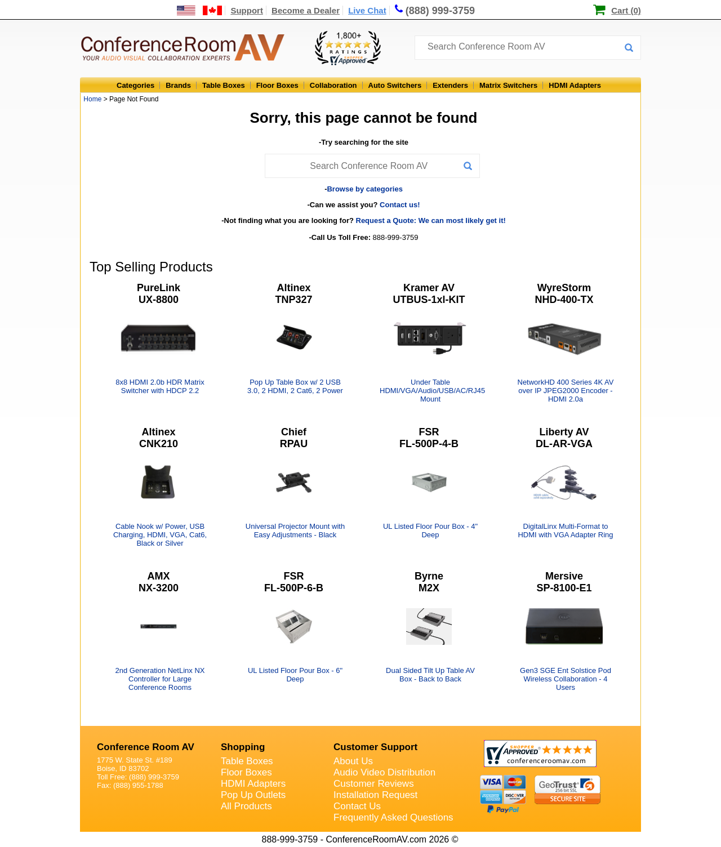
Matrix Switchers (508, 85)
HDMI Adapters (575, 85)
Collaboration (333, 85)
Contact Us (357, 806)
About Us (353, 761)
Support (246, 10)
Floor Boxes (277, 85)
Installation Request (375, 795)
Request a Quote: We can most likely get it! (431, 220)
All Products (246, 806)
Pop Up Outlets (253, 795)
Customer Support (375, 747)
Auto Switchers (395, 85)
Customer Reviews (373, 783)
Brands (178, 85)
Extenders (450, 85)
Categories (135, 85)
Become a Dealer (306, 10)
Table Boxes (223, 85)
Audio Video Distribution (384, 772)
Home (92, 99)
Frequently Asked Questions (393, 817)
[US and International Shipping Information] (199, 10)
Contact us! (400, 204)
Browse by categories (364, 189)
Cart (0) (626, 10)
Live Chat (367, 10)
